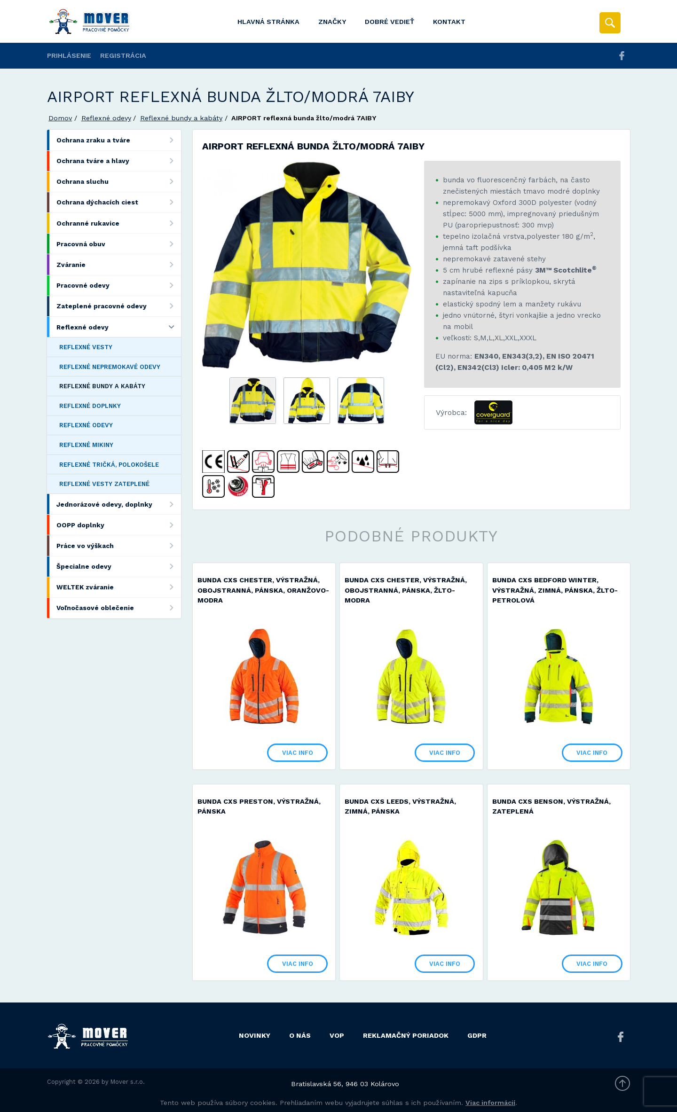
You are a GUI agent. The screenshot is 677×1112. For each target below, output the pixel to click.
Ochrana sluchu (118, 182)
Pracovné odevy (118, 285)
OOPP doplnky (118, 525)
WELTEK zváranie (118, 587)
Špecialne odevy (118, 566)
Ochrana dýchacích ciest (118, 202)
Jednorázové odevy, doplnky (118, 504)
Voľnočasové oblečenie (118, 608)
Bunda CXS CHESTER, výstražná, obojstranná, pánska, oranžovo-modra (258, 590)
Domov (60, 118)
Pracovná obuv (118, 244)
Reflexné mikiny (86, 444)
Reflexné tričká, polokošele (109, 464)
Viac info (290, 751)
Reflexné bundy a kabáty (181, 118)
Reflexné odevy (106, 118)
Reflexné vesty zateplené (104, 483)
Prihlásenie (69, 55)
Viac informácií (490, 1101)
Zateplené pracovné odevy (118, 306)
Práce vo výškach (118, 545)
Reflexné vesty (85, 347)
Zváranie (118, 264)
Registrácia (123, 55)
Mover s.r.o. (127, 1080)
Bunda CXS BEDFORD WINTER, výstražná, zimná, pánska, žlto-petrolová (562, 590)
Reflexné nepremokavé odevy (109, 366)
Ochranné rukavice (118, 223)
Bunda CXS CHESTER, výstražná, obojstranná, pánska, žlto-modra (409, 590)
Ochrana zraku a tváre (118, 140)
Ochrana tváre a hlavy (118, 161)
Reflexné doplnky (90, 405)
